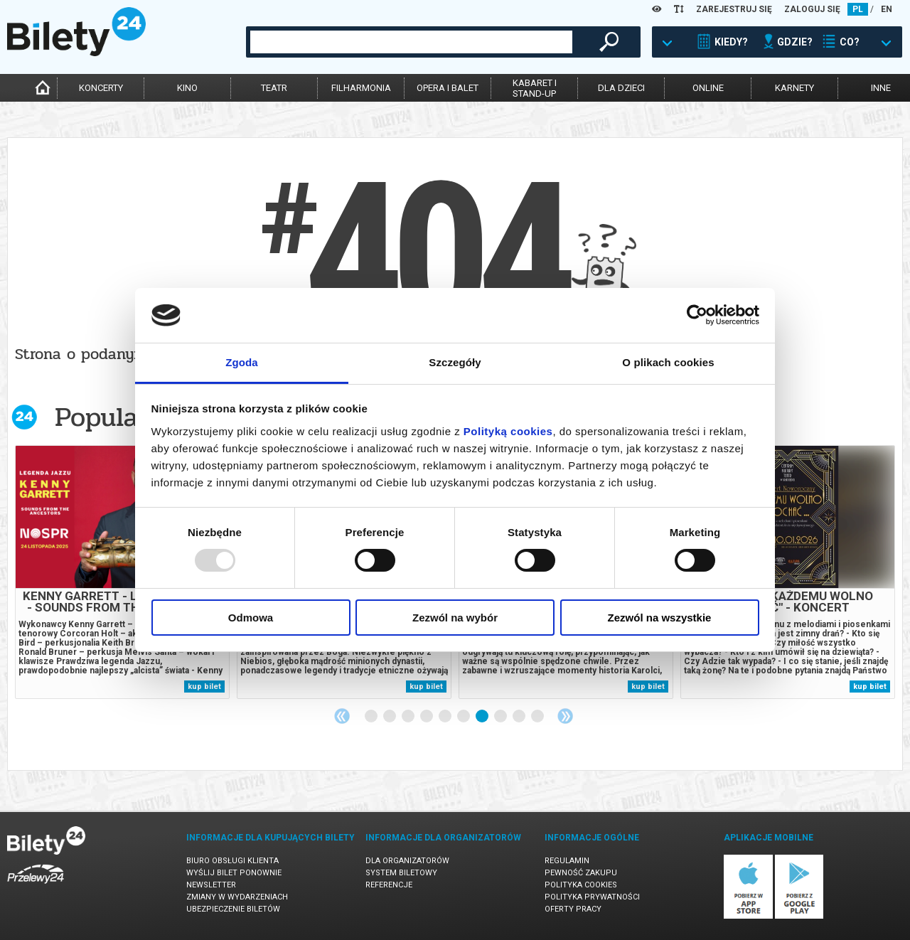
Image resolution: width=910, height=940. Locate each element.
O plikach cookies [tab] (668, 362)
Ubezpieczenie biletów (233, 909)
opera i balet (447, 87)
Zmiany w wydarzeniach (237, 897)
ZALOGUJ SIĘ (812, 9)
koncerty (101, 87)
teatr (274, 87)
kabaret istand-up (535, 88)
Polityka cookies (581, 885)
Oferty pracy (573, 909)
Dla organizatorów (407, 860)
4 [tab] (427, 717)
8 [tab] (501, 717)
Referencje (388, 885)
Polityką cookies (508, 431)
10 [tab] (538, 717)
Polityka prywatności (592, 897)
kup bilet (204, 686)
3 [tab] (409, 717)
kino (187, 87)
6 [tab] (464, 717)
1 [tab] (372, 717)
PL (857, 9)
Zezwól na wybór (455, 617)
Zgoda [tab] (241, 362)
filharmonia (361, 87)
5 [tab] (446, 717)
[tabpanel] (122, 572)
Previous (342, 716)
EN (886, 9)
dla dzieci (621, 87)
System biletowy (401, 872)
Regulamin (567, 860)
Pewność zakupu (581, 872)
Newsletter (211, 885)
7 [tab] (483, 717)
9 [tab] (520, 717)
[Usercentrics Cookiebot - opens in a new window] (697, 315)
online (708, 87)
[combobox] (411, 42)
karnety (794, 87)
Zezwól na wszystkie (660, 617)
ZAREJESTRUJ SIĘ (734, 9)
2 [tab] (390, 717)
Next (565, 716)
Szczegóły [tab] (455, 362)
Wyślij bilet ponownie (234, 872)
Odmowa (250, 617)
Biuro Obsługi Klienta (232, 860)
